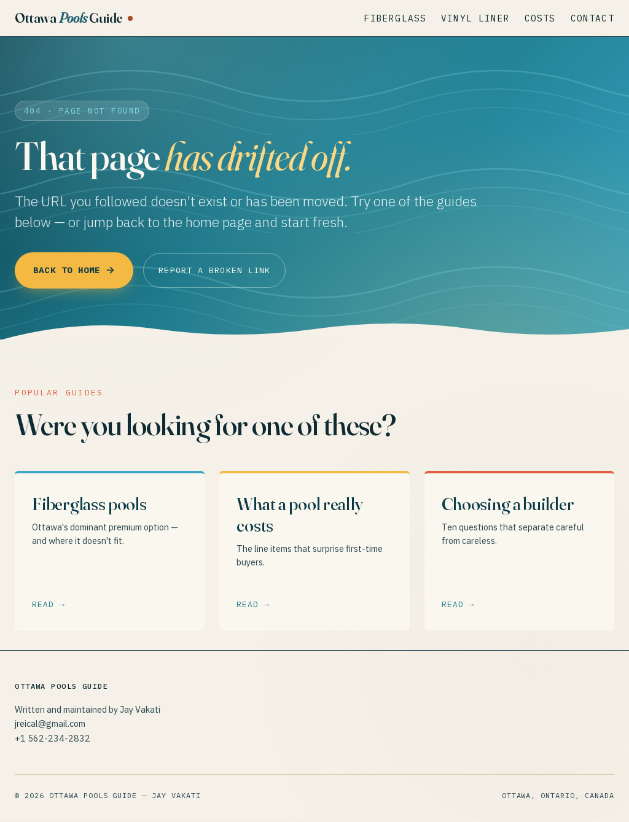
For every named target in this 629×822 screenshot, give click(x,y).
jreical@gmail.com (50, 725)
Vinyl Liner (475, 18)
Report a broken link (228, 270)
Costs (540, 18)
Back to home (78, 270)
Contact (592, 18)
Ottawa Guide (69, 18)
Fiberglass (395, 18)
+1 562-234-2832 (52, 739)
